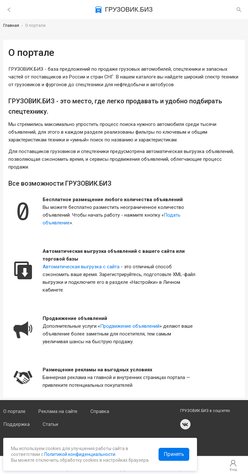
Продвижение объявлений (130, 326)
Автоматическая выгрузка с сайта (81, 267)
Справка (99, 411)
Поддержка (16, 424)
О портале (14, 411)
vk (185, 424)
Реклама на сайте (58, 411)
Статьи (50, 424)
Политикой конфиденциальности (79, 454)
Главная (11, 25)
